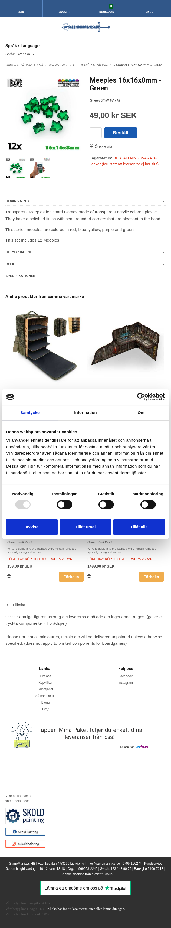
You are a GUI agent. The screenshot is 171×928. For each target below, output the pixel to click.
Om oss (45, 676)
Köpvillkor (45, 683)
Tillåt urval (85, 527)
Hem (9, 65)
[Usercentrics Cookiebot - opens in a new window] (141, 397)
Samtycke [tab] (30, 412)
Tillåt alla (139, 527)
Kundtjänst (45, 689)
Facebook (126, 676)
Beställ (121, 132)
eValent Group (102, 874)
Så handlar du (45, 696)
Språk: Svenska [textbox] (17, 54)
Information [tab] (85, 412)
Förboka (71, 577)
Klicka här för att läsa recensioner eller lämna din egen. (86, 909)
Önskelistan (102, 146)
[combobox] (20, 54)
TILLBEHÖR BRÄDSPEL (92, 65)
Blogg (45, 702)
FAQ (45, 709)
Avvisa (31, 527)
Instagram (125, 683)
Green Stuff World (105, 100)
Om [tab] (141, 412)
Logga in (64, 12)
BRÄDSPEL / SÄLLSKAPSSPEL (42, 65)
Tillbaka (15, 605)
